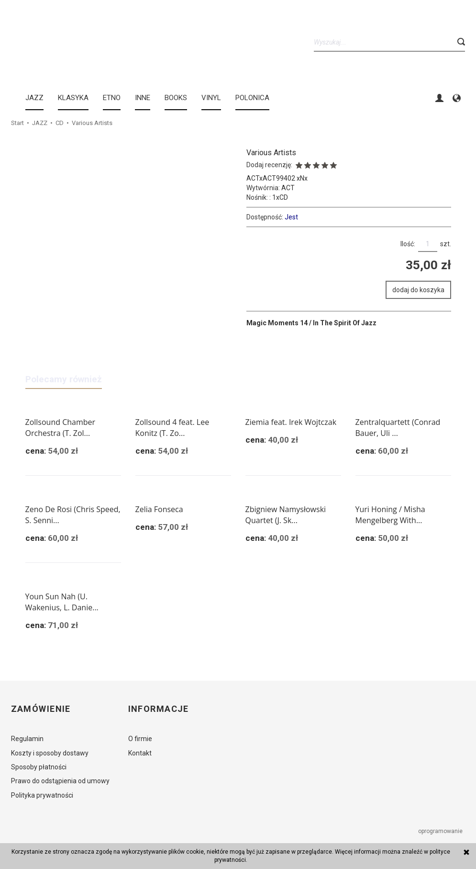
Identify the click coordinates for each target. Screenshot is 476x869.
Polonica (252, 97)
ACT (288, 188)
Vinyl (211, 97)
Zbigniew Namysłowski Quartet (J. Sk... (285, 515)
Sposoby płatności (38, 767)
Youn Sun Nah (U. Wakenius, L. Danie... (62, 602)
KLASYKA (73, 97)
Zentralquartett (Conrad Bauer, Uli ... (398, 427)
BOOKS (176, 97)
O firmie (140, 739)
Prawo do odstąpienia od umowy (60, 781)
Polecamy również (63, 379)
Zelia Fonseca (159, 509)
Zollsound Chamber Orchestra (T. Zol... (60, 427)
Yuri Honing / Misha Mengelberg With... (390, 515)
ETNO (112, 97)
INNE (142, 97)
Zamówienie (41, 709)
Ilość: (407, 244)
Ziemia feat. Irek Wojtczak (291, 422)
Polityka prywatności (42, 795)
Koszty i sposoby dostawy (50, 753)
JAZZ (34, 97)
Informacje (158, 709)
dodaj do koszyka (418, 290)
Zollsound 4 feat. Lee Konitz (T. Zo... (172, 427)
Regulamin (27, 739)
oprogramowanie (441, 831)
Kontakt (140, 753)
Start (17, 122)
